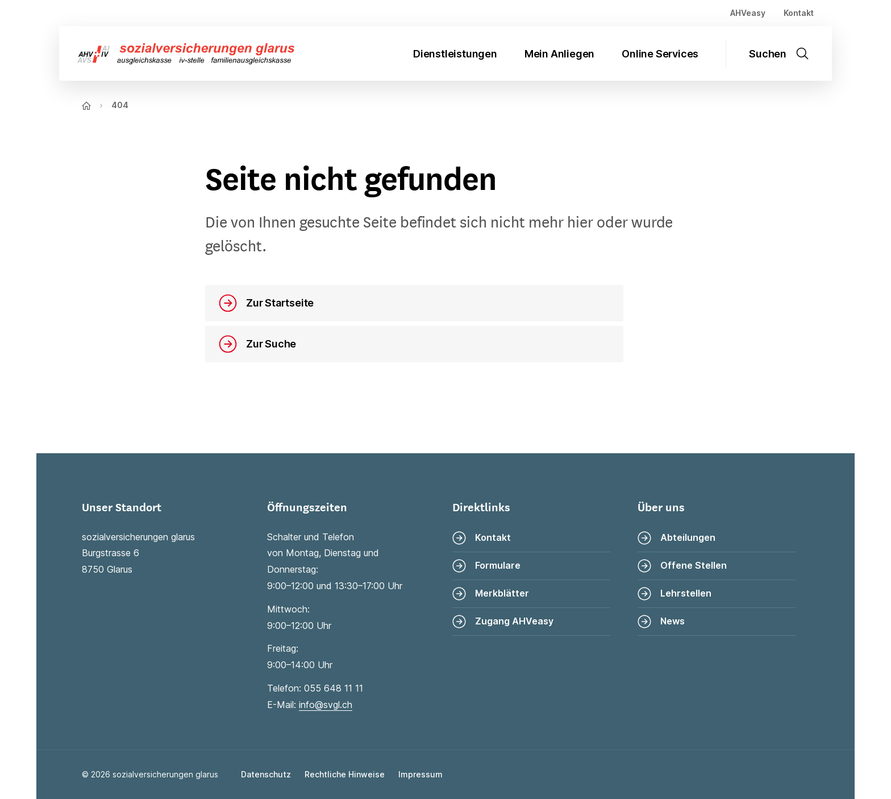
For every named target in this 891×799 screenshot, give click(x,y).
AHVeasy (747, 13)
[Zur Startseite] (176, 53)
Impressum (420, 774)
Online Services (660, 54)
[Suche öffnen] (786, 53)
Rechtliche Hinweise (345, 774)
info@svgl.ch (325, 704)
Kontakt (799, 13)
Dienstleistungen (455, 54)
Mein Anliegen (559, 54)
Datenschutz (266, 774)
